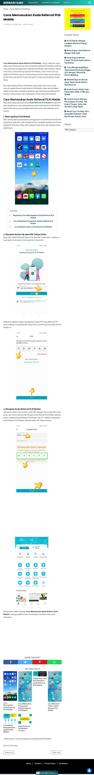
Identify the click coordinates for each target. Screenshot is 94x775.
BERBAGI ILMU (13, 3)
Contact (37, 764)
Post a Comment (10, 747)
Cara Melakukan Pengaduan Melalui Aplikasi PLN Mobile (33, 223)
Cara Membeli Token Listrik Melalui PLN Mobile (33, 228)
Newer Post (9, 753)
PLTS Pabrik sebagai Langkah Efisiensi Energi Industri (75, 43)
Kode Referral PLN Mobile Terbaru (24, 729)
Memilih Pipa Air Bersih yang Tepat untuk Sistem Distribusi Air (75, 82)
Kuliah (67, 2)
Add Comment (28, 25)
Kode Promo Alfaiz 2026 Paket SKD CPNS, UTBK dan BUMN (76, 92)
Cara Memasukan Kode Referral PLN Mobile (9, 707)
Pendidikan (33, 2)
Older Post (56, 753)
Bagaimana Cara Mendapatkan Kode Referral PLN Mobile (33, 217)
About (26, 764)
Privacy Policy (50, 764)
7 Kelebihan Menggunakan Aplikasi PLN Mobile (9, 729)
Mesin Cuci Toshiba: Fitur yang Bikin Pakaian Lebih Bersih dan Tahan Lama (76, 114)
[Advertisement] (32, 45)
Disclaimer (65, 764)
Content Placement (51, 2)
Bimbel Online (34, 8)
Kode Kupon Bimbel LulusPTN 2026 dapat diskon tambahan (77, 60)
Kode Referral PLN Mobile (40, 104)
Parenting (51, 8)
